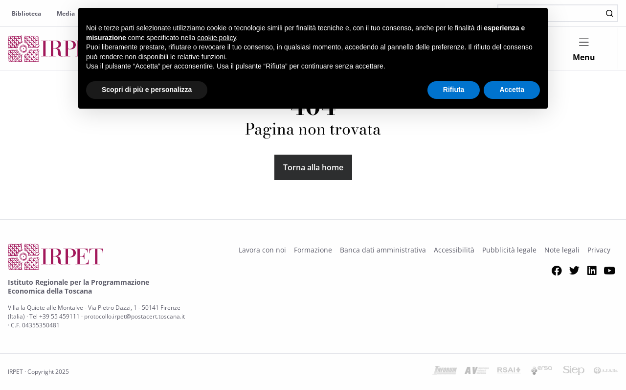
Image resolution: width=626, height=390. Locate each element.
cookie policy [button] (216, 38)
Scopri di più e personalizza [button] (147, 89)
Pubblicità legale (509, 249)
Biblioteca (26, 13)
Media (66, 13)
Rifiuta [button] (454, 89)
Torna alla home (313, 167)
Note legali (562, 249)
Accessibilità (454, 249)
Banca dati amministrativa (383, 249)
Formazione (313, 249)
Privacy (598, 249)
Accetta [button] (511, 89)
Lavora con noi (262, 249)
